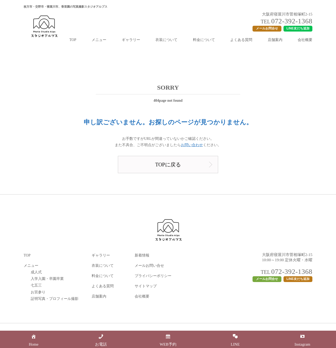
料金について (204, 40)
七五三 (36, 285)
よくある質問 (241, 40)
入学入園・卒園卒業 (47, 279)
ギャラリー (131, 40)
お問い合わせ (192, 145)
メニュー (99, 40)
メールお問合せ (267, 28)
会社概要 (305, 40)
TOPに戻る (168, 164)
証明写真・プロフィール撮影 (54, 299)
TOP (72, 40)
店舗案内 (275, 40)
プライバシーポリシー (153, 276)
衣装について (166, 40)
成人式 (36, 272)
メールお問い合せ (149, 266)
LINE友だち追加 (297, 28)
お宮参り (38, 292)
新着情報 (142, 255)
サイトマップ (146, 286)
